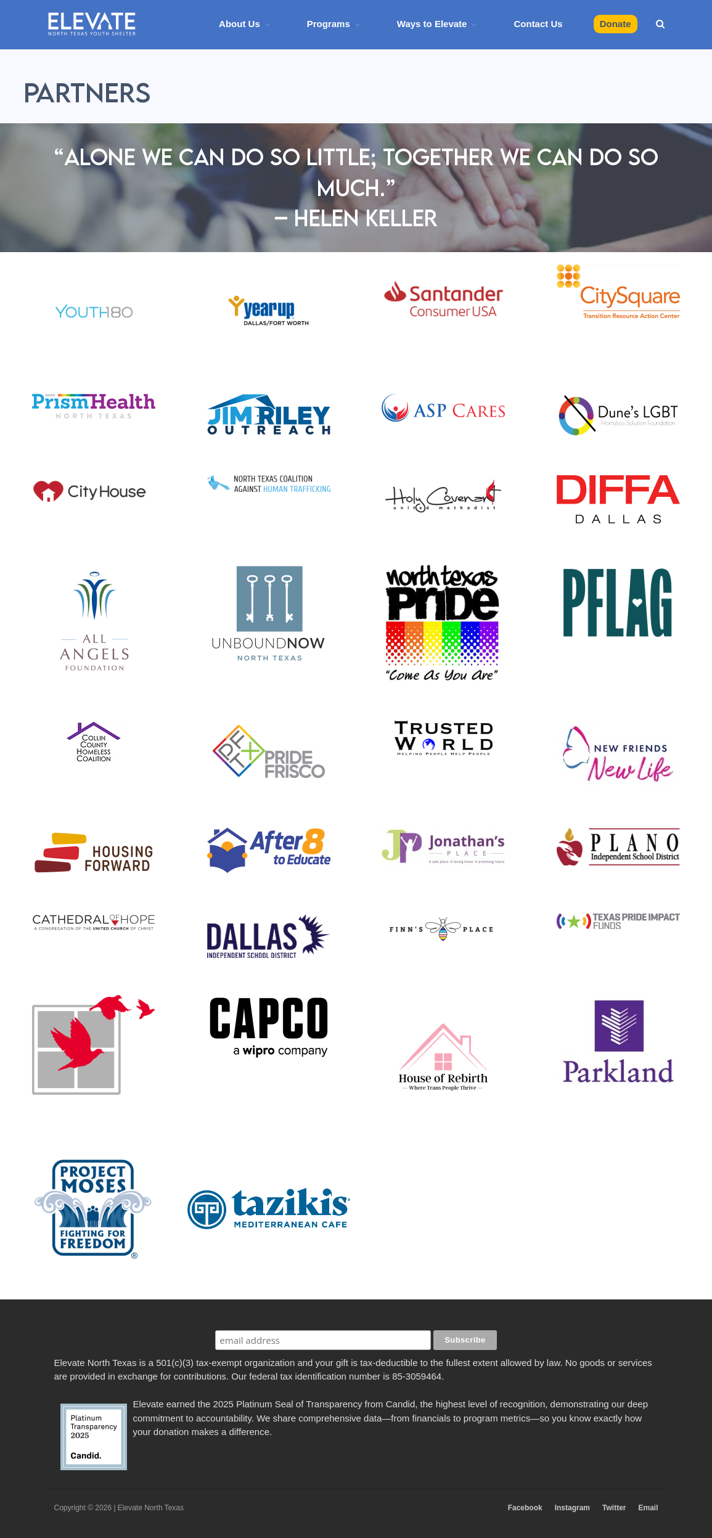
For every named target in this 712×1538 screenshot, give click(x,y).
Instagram (572, 1507)
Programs (328, 23)
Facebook (525, 1507)
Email (648, 1507)
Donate (615, 23)
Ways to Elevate (432, 23)
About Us (239, 23)
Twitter (614, 1507)
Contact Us (538, 23)
